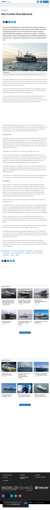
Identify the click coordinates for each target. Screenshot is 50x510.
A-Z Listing (5, 480)
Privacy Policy (29, 502)
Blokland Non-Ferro (7, 250)
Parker (12, 253)
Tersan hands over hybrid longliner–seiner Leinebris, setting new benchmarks (24, 301)
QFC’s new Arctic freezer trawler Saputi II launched (24, 395)
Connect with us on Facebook (3, 496)
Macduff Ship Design (39, 250)
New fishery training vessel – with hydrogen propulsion (41, 374)
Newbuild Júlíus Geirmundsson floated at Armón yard (40, 301)
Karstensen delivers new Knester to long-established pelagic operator (24, 375)
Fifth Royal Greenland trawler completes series (40, 395)
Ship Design (39, 253)
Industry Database (7, 475)
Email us (15, 496)
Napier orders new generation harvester (7, 374)
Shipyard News (6, 255)
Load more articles (25, 332)
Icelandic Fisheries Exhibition (24, 477)
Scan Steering (28, 253)
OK (25, 503)
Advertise (22, 475)
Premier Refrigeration (19, 253)
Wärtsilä (17, 255)
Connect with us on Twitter (7, 496)
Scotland (34, 253)
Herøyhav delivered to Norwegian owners (7, 395)
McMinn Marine (6, 253)
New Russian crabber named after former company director (25, 323)
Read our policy (16, 504)
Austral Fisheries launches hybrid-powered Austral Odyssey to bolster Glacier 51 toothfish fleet (8, 302)
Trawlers (12, 255)
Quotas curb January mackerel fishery (7, 322)
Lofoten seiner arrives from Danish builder (41, 322)
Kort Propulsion (22, 250)
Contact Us (5, 477)
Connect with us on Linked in (11, 496)
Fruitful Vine (15, 250)
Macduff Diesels (30, 250)
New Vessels (4, 10)
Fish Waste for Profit (40, 477)
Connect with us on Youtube (20, 496)
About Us (38, 475)
